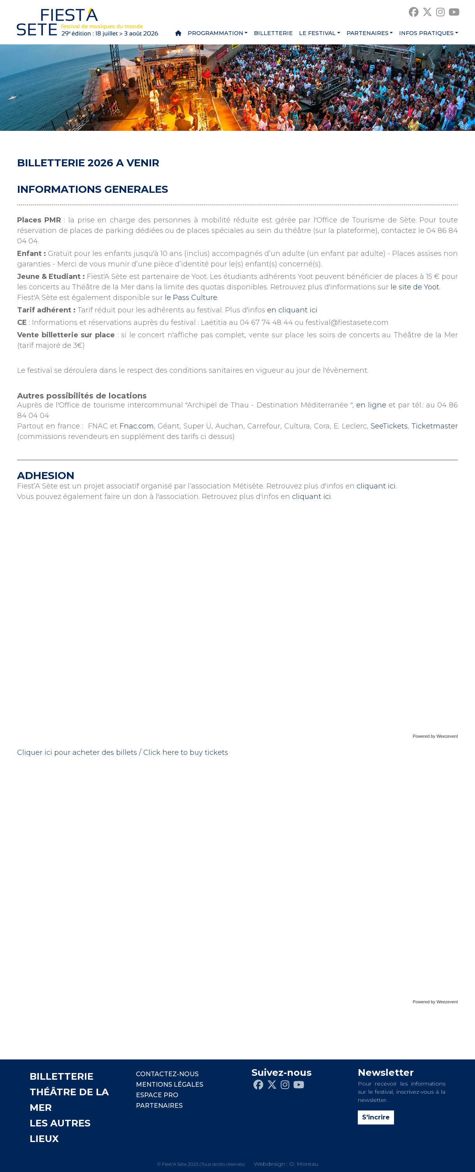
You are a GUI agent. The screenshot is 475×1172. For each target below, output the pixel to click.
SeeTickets (389, 426)
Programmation (215, 33)
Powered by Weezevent (435, 736)
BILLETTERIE (61, 1076)
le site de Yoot (415, 287)
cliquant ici (376, 486)
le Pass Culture (191, 297)
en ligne (371, 405)
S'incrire (376, 1117)
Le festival (317, 33)
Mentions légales (169, 1084)
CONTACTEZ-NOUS (167, 1074)
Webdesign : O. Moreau (286, 1163)
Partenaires (368, 33)
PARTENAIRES (159, 1105)
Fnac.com (137, 426)
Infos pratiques (426, 33)
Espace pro (157, 1095)
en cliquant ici (292, 310)
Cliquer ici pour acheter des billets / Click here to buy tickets (122, 752)
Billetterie (273, 33)
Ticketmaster (435, 426)
